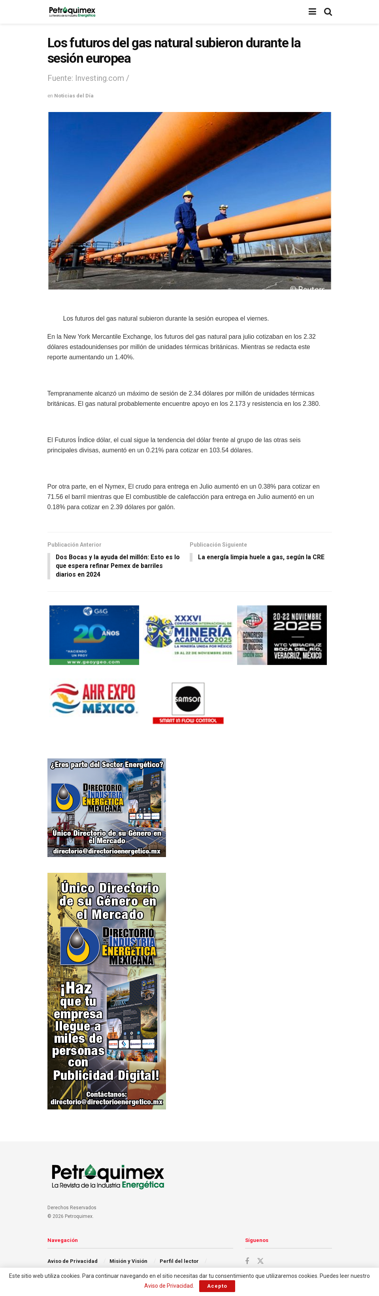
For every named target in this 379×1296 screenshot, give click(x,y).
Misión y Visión (128, 1261)
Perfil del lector (179, 1261)
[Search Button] (328, 12)
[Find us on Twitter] (260, 1261)
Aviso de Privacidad (72, 1261)
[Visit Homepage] (72, 12)
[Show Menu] (312, 12)
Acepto (217, 1286)
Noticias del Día (74, 96)
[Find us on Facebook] (247, 1261)
